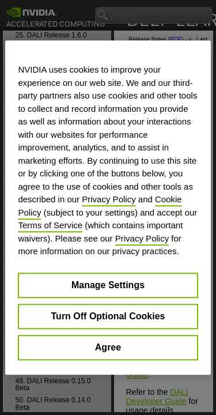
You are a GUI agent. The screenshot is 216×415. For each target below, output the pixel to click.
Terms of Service (50, 225)
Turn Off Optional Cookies (108, 316)
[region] (107, 207)
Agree (108, 347)
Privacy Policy (108, 199)
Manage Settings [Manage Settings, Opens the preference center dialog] (108, 285)
